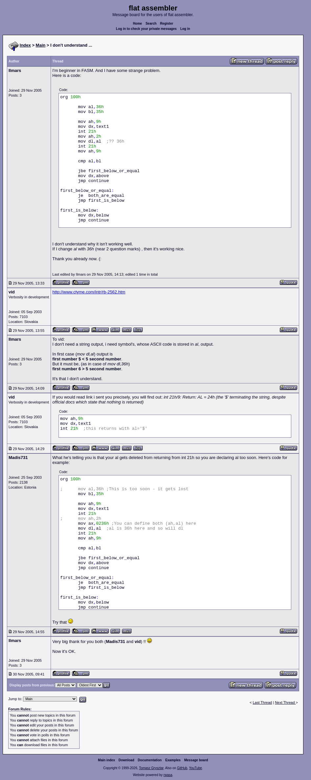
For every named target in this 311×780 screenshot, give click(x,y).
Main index (106, 760)
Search (151, 23)
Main (41, 45)
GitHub (182, 768)
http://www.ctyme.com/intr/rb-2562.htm (88, 291)
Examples (173, 760)
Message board (196, 760)
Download (126, 760)
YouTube (195, 768)
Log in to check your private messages (146, 29)
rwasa (167, 775)
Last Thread (262, 702)
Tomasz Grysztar (151, 768)
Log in (185, 29)
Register (166, 23)
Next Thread (285, 702)
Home (137, 23)
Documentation (150, 760)
